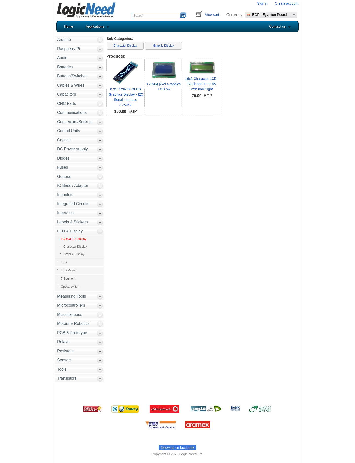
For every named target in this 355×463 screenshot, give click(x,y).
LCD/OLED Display (73, 239)
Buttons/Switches (72, 76)
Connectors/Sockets (74, 122)
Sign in (262, 3)
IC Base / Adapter (72, 185)
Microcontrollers (71, 305)
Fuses (62, 167)
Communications (72, 112)
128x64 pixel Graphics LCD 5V (164, 86)
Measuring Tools (71, 296)
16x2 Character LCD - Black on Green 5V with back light (202, 84)
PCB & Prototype (72, 333)
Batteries (65, 67)
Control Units (68, 131)
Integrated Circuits (73, 204)
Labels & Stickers (72, 222)
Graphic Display (73, 254)
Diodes (63, 158)
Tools (61, 369)
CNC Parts (66, 103)
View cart (212, 15)
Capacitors (66, 94)
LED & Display (70, 231)
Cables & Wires (70, 85)
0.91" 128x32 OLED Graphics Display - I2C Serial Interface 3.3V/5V (125, 97)
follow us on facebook (177, 448)
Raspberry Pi (68, 49)
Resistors (65, 351)
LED (64, 262)
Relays (63, 342)
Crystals (64, 140)
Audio (62, 58)
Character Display (75, 246)
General (64, 176)
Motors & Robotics (73, 323)
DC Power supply (72, 149)
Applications (95, 26)
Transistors (67, 378)
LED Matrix (68, 270)
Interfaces (65, 213)
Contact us (277, 26)
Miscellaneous (69, 314)
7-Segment (68, 278)
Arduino (64, 39)
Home (68, 26)
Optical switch (70, 286)
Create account (286, 3)
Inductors (65, 195)
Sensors (64, 360)
